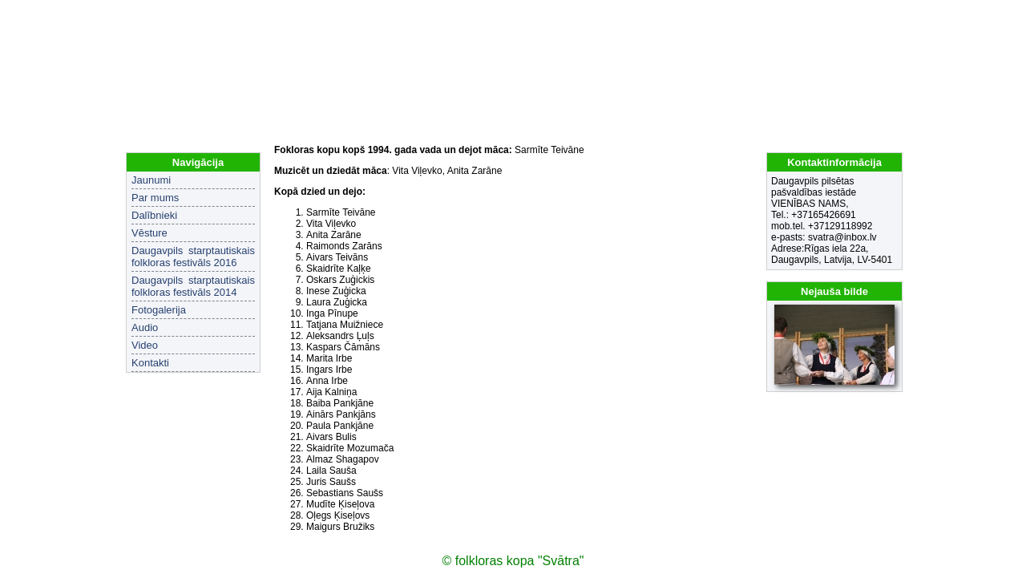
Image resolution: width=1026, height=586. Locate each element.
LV (870, 16)
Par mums (155, 198)
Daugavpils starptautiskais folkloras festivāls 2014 (193, 286)
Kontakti (150, 363)
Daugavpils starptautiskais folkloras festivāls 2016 (193, 257)
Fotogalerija (158, 310)
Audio (144, 327)
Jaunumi (151, 180)
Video (144, 345)
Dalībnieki (154, 215)
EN (892, 16)
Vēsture (149, 233)
